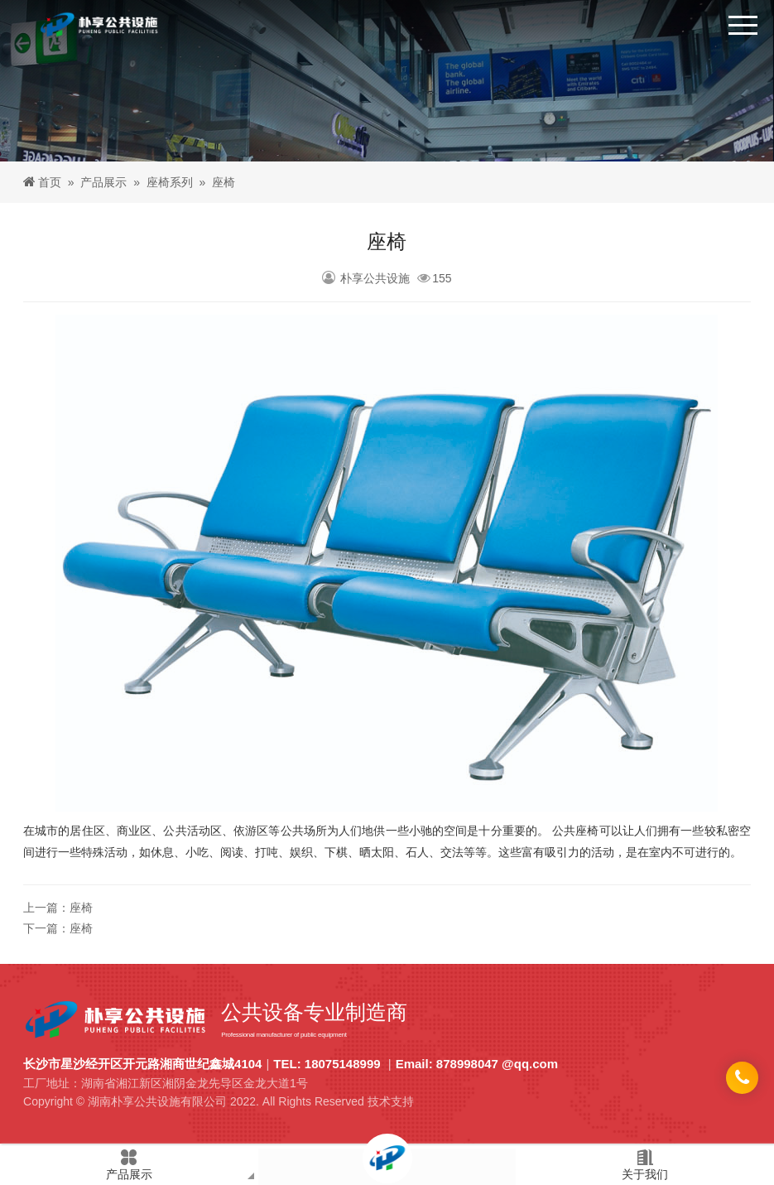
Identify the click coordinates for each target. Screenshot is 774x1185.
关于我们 (645, 1165)
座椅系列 (170, 182)
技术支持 (391, 1101)
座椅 (81, 907)
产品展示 (103, 182)
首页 (49, 182)
